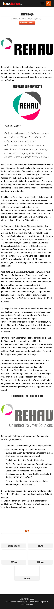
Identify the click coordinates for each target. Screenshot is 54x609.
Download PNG (27, 23)
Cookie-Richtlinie (35, 602)
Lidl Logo (40, 546)
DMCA (45, 602)
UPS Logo (27, 578)
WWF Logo (14, 562)
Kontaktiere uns (27, 605)
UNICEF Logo (40, 562)
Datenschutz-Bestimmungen (16, 602)
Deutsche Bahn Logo (14, 546)
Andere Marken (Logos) (31, 19)
